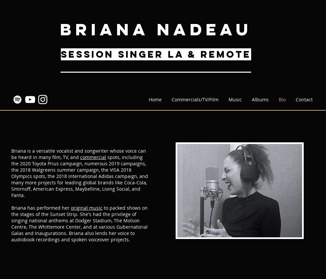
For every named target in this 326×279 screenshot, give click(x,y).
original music (86, 208)
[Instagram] (43, 99)
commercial (93, 157)
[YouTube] (30, 99)
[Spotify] (17, 99)
